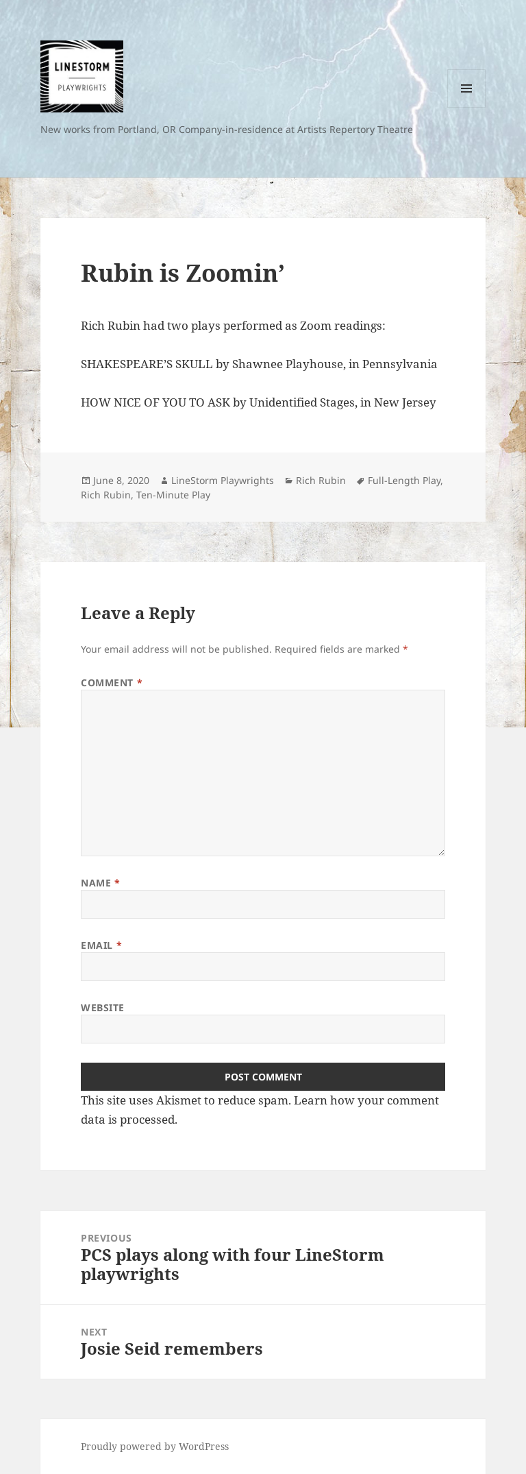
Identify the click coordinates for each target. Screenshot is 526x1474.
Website (103, 1007)
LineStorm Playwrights (222, 480)
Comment (111, 682)
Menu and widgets (467, 107)
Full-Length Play (404, 480)
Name (100, 882)
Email (101, 945)
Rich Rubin (321, 480)
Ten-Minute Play (173, 494)
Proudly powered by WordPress (155, 1446)
